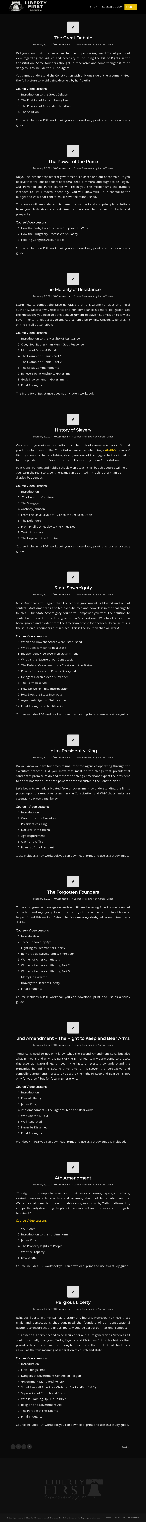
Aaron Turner (105, 44)
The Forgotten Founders (73, 892)
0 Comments (61, 44)
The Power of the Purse (73, 161)
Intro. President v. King (73, 750)
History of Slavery (73, 430)
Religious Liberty (73, 1302)
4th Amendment (73, 1178)
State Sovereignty (73, 588)
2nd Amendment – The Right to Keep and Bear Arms (73, 1038)
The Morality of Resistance (73, 289)
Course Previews (83, 44)
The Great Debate (73, 38)
